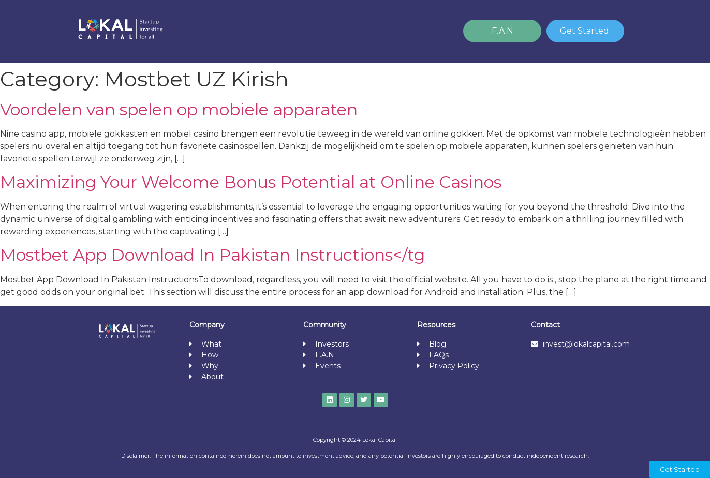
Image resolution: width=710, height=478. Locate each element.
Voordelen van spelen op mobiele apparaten (179, 109)
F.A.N (502, 31)
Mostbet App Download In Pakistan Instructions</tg (212, 255)
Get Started (584, 31)
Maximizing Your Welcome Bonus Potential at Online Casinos (250, 182)
